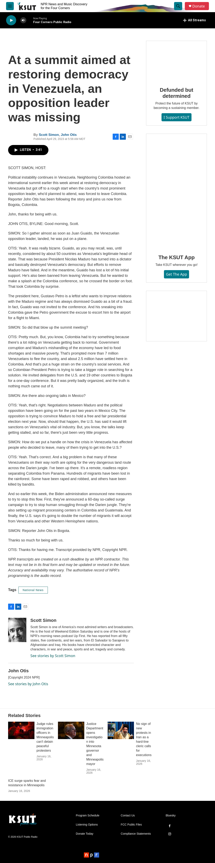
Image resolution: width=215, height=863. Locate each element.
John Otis (69, 135)
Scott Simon (49, 135)
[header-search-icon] (178, 6)
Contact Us (128, 815)
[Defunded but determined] (176, 61)
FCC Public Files (131, 824)
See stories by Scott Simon (52, 655)
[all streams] (194, 20)
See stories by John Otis (28, 683)
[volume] (23, 20)
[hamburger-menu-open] (10, 6)
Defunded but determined (176, 93)
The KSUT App (176, 257)
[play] (11, 20)
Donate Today (84, 833)
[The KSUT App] (176, 191)
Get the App (176, 274)
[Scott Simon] (17, 630)
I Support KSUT (176, 117)
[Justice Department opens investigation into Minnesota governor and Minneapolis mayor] (71, 730)
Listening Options (87, 824)
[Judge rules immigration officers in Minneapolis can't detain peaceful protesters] (21, 730)
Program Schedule (87, 815)
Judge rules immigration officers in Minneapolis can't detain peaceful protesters (45, 737)
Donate (198, 6)
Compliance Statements (136, 833)
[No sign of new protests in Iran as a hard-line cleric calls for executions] (121, 730)
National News (33, 590)
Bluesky (170, 815)
